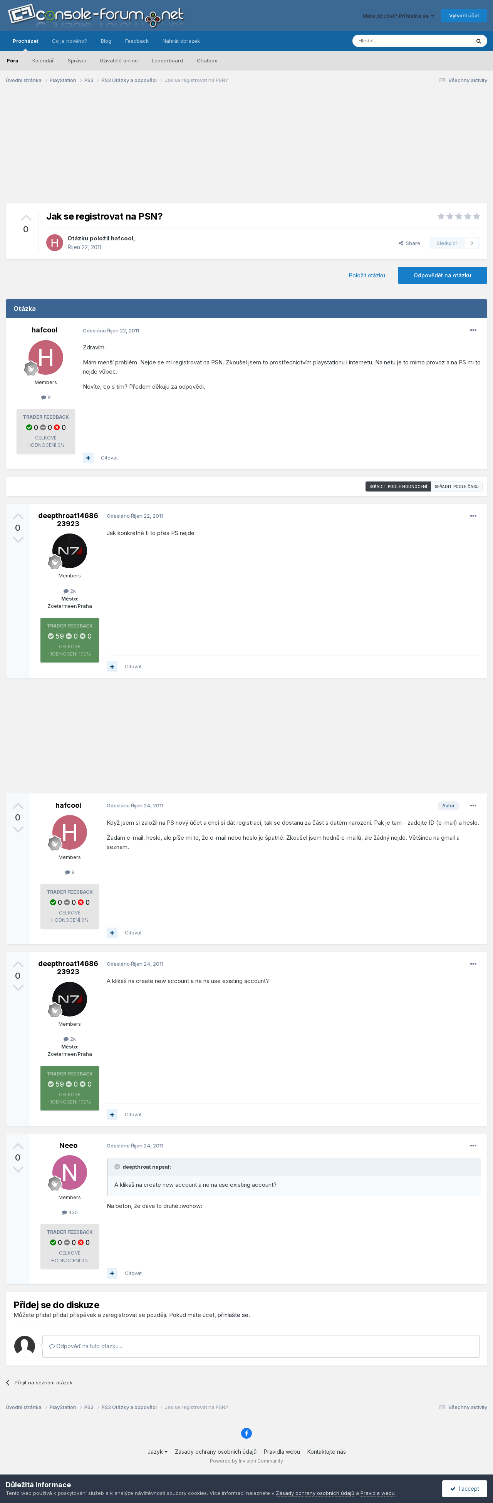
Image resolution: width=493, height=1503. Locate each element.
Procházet (25, 44)
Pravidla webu (282, 1451)
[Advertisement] (246, 149)
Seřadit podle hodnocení (398, 486)
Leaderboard (167, 60)
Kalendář (43, 60)
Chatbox (207, 60)
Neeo (68, 1145)
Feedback (137, 41)
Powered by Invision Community (246, 1461)
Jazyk (158, 1451)
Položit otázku (367, 275)
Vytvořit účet (464, 15)
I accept (464, 1488)
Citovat (109, 458)
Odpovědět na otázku (442, 275)
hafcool (122, 238)
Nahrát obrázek (181, 41)
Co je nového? (69, 41)
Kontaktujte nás (326, 1451)
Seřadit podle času (457, 486)
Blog (106, 41)
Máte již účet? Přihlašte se (398, 16)
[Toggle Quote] (117, 1167)
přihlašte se (233, 1314)
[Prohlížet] (392, 41)
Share (409, 243)
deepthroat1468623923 (68, 520)
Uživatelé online (119, 60)
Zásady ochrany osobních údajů (216, 1451)
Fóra (12, 60)
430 (70, 1212)
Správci (77, 60)
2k (70, 591)
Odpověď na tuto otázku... (85, 1346)
